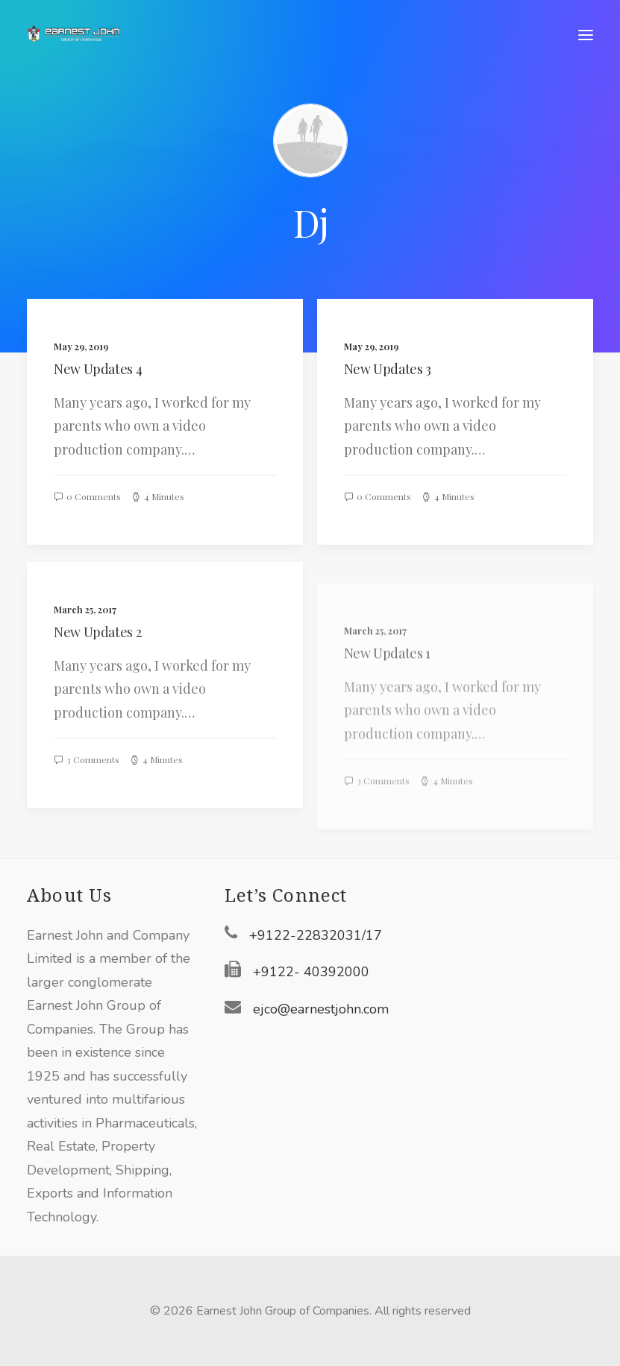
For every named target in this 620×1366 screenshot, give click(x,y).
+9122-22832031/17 (315, 935)
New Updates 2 (97, 686)
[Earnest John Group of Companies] (83, 35)
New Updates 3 (387, 370)
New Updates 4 (98, 369)
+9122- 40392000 (311, 972)
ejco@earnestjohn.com (321, 1009)
